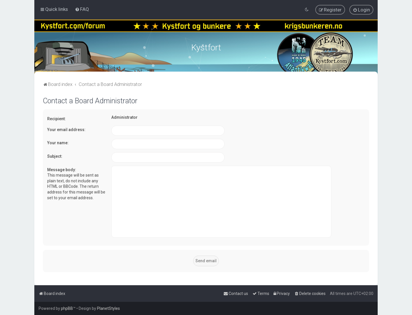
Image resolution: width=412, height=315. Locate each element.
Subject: (54, 155)
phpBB (67, 308)
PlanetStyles (108, 308)
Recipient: (56, 118)
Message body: (61, 168)
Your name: (58, 142)
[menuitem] (82, 9)
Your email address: (66, 128)
